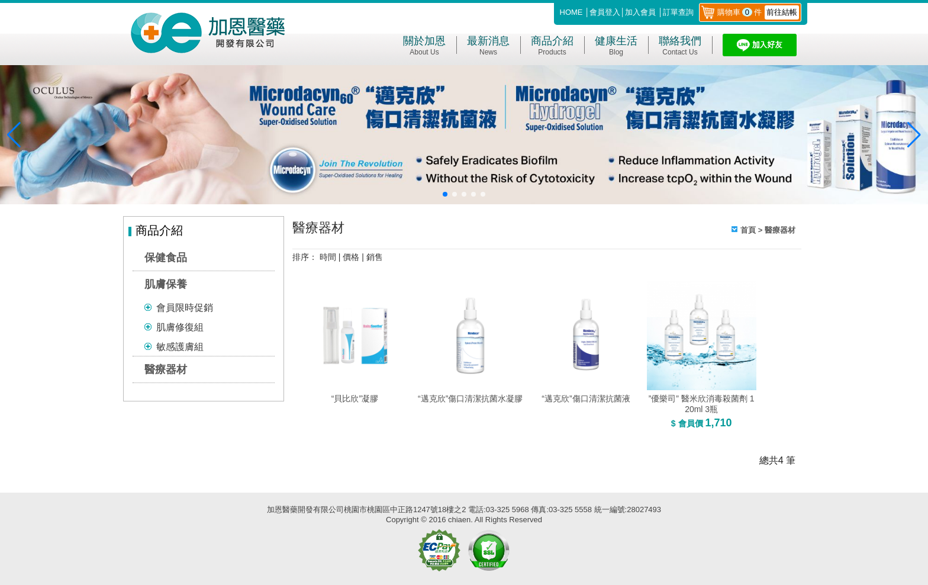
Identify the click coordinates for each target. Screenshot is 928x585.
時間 (328, 257)
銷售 (374, 257)
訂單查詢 (678, 12)
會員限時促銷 (184, 308)
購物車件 (758, 12)
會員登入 (604, 12)
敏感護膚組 (180, 347)
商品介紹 (552, 45)
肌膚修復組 (180, 327)
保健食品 (165, 257)
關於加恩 (424, 45)
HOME (571, 12)
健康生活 (616, 45)
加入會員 (640, 12)
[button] (445, 194)
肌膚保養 (165, 284)
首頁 (748, 230)
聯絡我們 (680, 45)
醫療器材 (165, 369)
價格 (351, 257)
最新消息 (488, 45)
